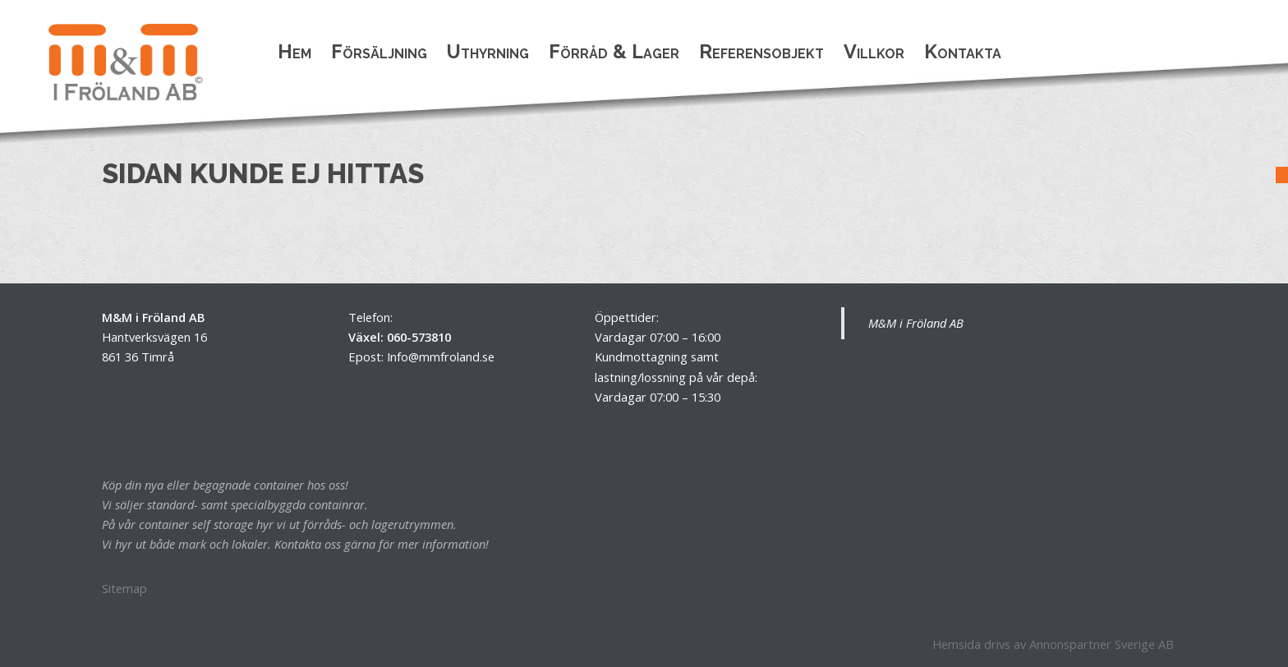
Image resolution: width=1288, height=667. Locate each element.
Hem (294, 51)
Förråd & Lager (614, 51)
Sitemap (124, 588)
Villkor (874, 51)
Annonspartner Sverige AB (1101, 644)
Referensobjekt (761, 51)
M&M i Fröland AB (916, 323)
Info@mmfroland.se (440, 356)
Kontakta (962, 51)
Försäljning (379, 51)
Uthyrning (488, 51)
